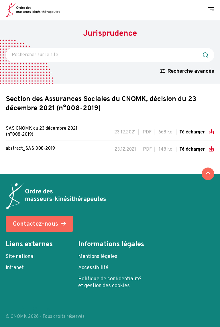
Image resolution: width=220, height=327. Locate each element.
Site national (20, 256)
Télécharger (192, 132)
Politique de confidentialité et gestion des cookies (109, 282)
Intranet (15, 268)
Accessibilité (93, 268)
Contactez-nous (35, 224)
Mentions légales (97, 256)
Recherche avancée (191, 71)
